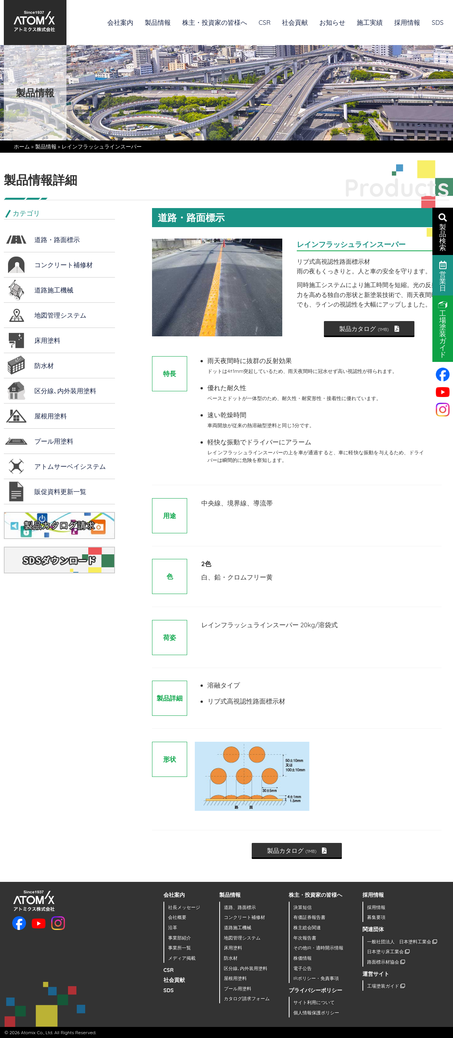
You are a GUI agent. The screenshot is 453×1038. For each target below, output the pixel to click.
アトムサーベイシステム (70, 466)
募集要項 (376, 917)
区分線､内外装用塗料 (65, 391)
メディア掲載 (182, 958)
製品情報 (158, 22)
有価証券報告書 (309, 917)
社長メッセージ (184, 907)
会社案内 (120, 22)
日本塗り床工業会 (388, 951)
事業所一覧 (179, 948)
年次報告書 (304, 938)
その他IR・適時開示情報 (318, 948)
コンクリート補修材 (63, 265)
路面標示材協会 (386, 962)
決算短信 (302, 907)
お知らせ (332, 22)
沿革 (172, 927)
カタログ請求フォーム (247, 998)
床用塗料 (47, 340)
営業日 (443, 275)
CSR (264, 22)
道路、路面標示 (240, 907)
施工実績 (370, 22)
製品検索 (442, 231)
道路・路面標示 (57, 240)
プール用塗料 (53, 441)
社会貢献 (295, 22)
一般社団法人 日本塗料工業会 (402, 941)
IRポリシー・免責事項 (316, 978)
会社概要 (177, 917)
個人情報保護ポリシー (316, 1012)
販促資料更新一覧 (60, 492)
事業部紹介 (179, 938)
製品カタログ (369, 329)
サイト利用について (314, 1002)
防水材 (44, 366)
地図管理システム (60, 315)
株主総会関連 (307, 927)
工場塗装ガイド (386, 986)
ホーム (22, 146)
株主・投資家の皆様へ (214, 22)
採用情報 (407, 22)
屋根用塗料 (50, 416)
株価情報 (302, 958)
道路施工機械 (53, 290)
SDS (437, 22)
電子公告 (302, 968)
